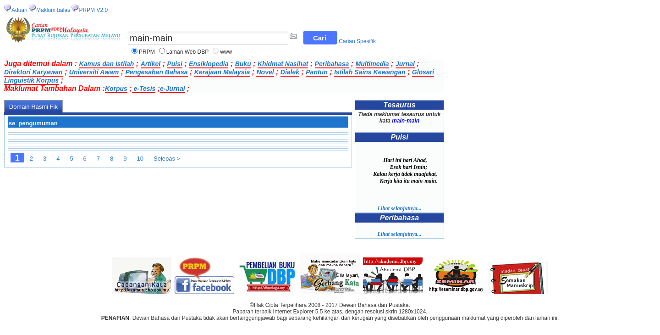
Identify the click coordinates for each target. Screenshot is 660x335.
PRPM (147, 52)
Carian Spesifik (357, 41)
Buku (243, 63)
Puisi (174, 63)
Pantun (316, 72)
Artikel (151, 63)
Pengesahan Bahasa (156, 72)
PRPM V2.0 (93, 10)
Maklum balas (53, 10)
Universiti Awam (94, 72)
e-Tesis (144, 88)
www (226, 52)
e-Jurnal (172, 88)
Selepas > (167, 158)
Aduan (19, 10)
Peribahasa (332, 63)
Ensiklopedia (208, 63)
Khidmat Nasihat (283, 63)
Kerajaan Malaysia (222, 72)
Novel (265, 72)
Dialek (289, 72)
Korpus (116, 88)
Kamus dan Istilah (106, 63)
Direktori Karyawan (33, 72)
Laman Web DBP (187, 52)
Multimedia (372, 63)
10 (140, 158)
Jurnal (405, 63)
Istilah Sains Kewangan (370, 72)
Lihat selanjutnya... (399, 208)
